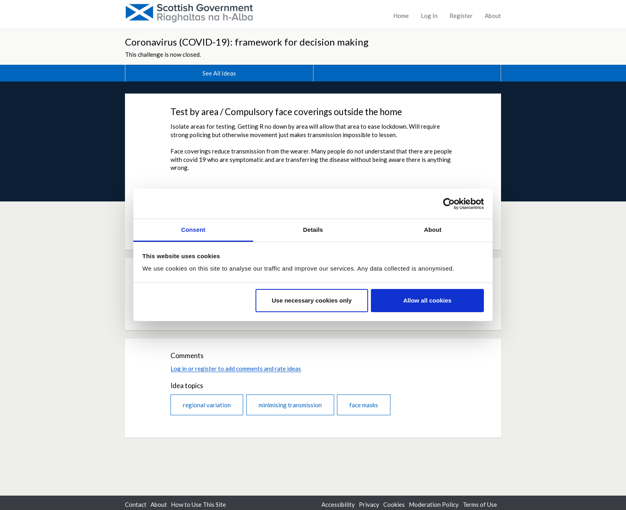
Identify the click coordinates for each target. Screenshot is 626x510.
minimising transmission (290, 404)
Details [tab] (313, 229)
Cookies (394, 504)
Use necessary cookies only (312, 300)
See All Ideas (219, 73)
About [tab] (433, 229)
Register (461, 15)
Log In (429, 15)
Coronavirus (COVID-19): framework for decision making (246, 42)
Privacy (369, 504)
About (493, 15)
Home (401, 15)
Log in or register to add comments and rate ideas (235, 368)
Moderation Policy (434, 504)
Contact (136, 504)
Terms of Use (480, 504)
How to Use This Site (198, 504)
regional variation (207, 404)
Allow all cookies (427, 300)
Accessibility (338, 504)
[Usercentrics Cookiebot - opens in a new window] (449, 204)
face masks (363, 404)
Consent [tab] (193, 229)
